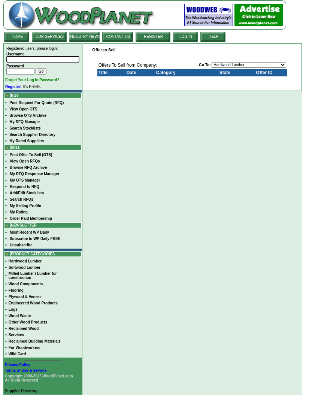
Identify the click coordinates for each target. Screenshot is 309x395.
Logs (13, 309)
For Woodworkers (24, 348)
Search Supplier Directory (32, 135)
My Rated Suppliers (26, 141)
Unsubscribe (21, 245)
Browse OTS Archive (27, 115)
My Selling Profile (25, 206)
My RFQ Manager (24, 122)
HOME (17, 36)
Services (16, 335)
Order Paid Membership (31, 218)
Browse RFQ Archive (28, 167)
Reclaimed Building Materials (35, 341)
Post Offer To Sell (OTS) (31, 155)
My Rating (19, 212)
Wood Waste (20, 316)
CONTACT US (118, 36)
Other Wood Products (28, 322)
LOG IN (185, 36)
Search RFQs (21, 199)
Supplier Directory (21, 391)
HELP (213, 36)
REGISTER (153, 36)
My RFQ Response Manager (34, 174)
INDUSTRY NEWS (85, 36)
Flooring (16, 290)
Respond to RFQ (24, 187)
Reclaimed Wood (24, 328)
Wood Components (26, 284)
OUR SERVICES (50, 36)
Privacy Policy (17, 365)
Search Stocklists (24, 128)
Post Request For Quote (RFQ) (36, 103)
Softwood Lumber (24, 267)
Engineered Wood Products (33, 303)
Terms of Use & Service (25, 370)
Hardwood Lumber (25, 261)
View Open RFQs (25, 161)
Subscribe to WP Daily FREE (35, 239)
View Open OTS (23, 109)
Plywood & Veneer (25, 297)
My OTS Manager (25, 180)
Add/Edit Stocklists (27, 193)
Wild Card (17, 354)
